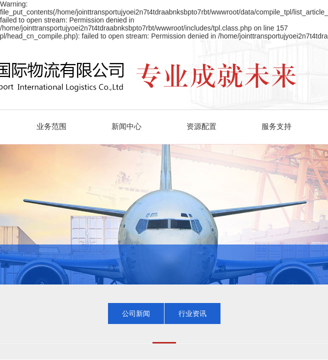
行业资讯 (192, 314)
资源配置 (201, 126)
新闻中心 (127, 126)
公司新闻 (136, 314)
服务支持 (277, 126)
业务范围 (51, 126)
